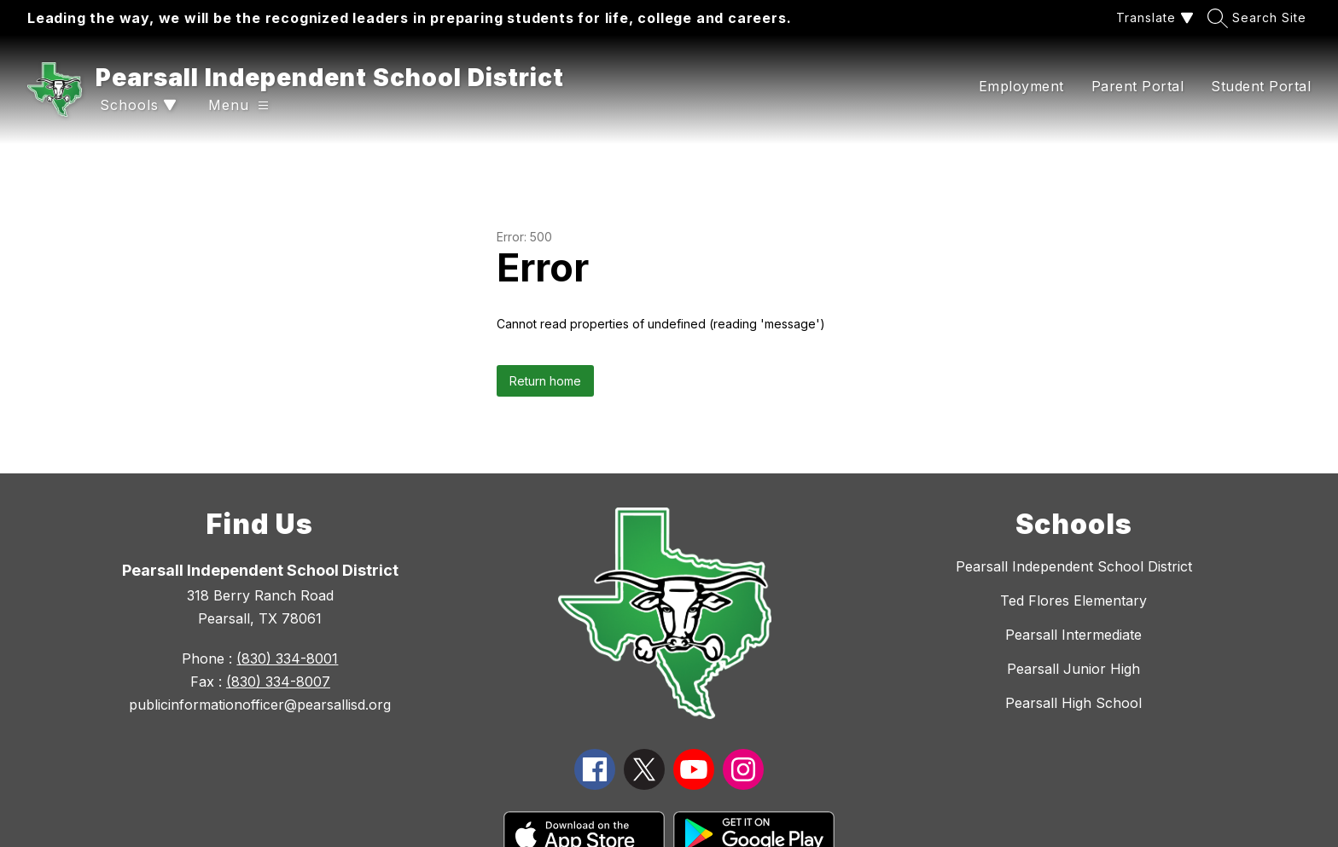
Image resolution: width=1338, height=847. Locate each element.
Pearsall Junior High (1073, 668)
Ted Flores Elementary (1073, 600)
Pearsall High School (1073, 702)
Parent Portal (1137, 86)
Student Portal (1261, 86)
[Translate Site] (1153, 17)
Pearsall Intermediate (1073, 634)
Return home (545, 381)
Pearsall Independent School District (1074, 566)
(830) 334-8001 (287, 658)
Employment (1021, 86)
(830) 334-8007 (278, 681)
